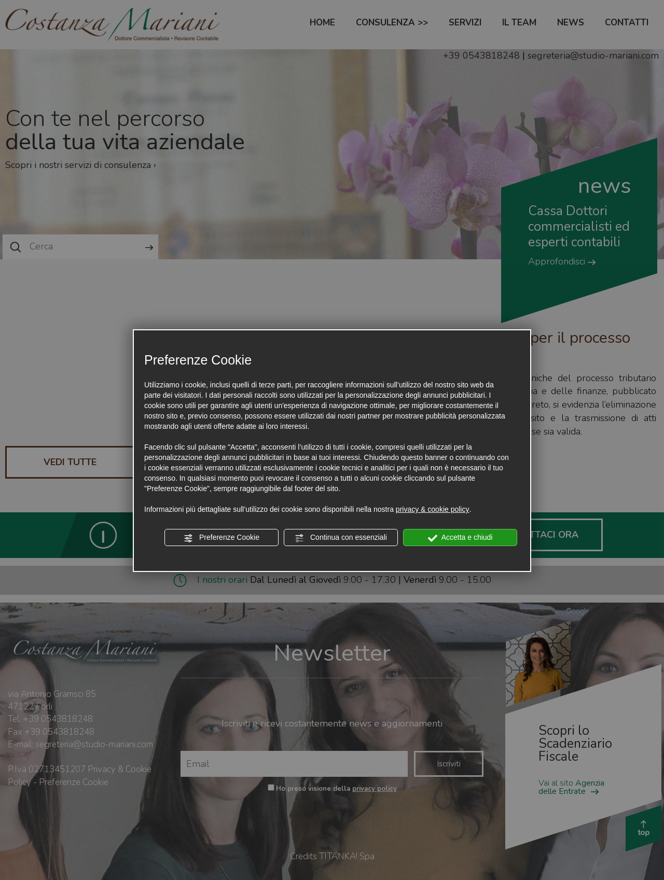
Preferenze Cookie (221, 537)
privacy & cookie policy (432, 509)
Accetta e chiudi (460, 537)
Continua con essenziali (341, 537)
